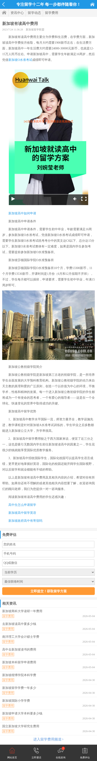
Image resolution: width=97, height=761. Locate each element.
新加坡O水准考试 (20, 60)
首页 (92, 4)
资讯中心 (17, 13)
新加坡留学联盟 (35, 29)
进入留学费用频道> (48, 739)
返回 (3, 4)
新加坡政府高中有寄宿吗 (25, 520)
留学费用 (51, 13)
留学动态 (34, 13)
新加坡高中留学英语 (22, 512)
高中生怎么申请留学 (22, 505)
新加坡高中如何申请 (22, 213)
